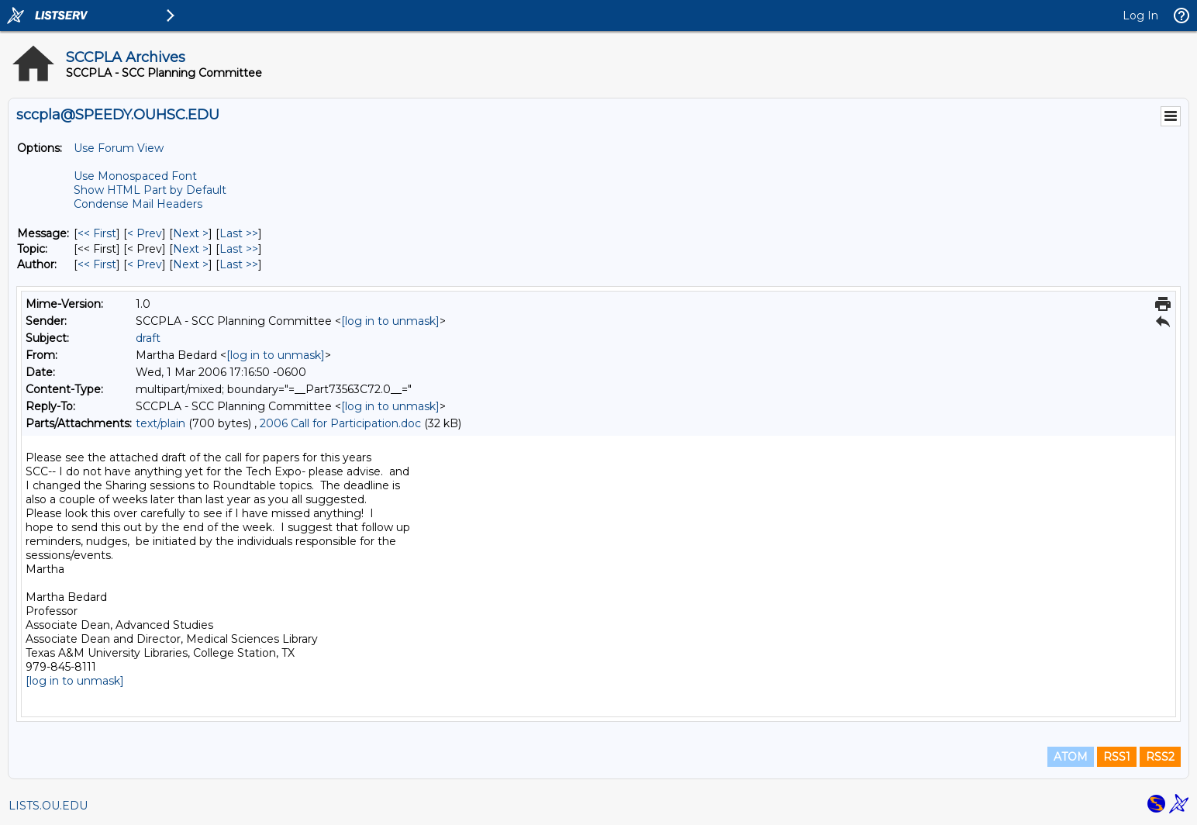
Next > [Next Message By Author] (191, 264)
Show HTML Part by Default (150, 190)
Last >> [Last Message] (238, 233)
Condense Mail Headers (138, 204)
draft (148, 338)
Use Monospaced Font (135, 176)
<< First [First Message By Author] (97, 264)
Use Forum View (119, 148)
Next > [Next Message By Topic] (191, 249)
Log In (1140, 15)
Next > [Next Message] (191, 233)
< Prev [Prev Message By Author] (144, 264)
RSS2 (1160, 757)
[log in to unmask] (390, 321)
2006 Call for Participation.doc (340, 423)
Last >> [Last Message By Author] (238, 264)
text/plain (160, 423)
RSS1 (1116, 757)
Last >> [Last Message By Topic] (238, 249)
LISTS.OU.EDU (48, 806)
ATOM (1071, 757)
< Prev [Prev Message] (144, 233)
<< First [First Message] (97, 233)
